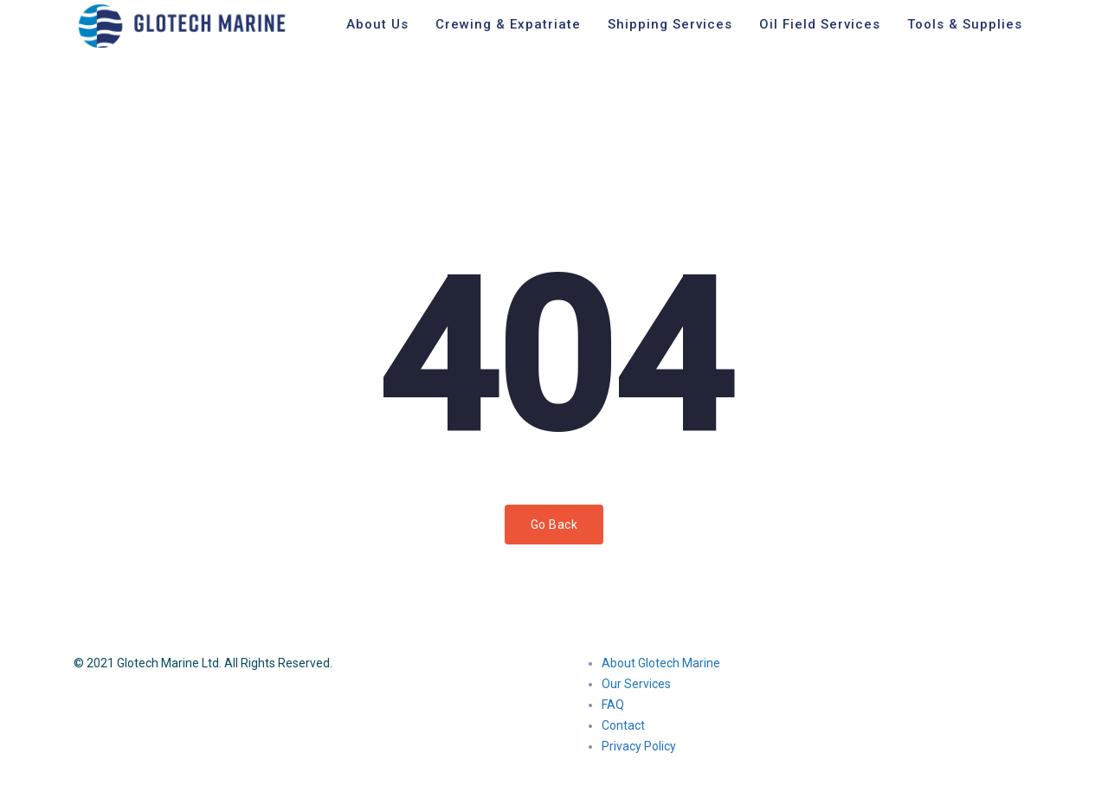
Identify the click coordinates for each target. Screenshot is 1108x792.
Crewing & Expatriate (508, 24)
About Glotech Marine (661, 663)
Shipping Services (670, 24)
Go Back (554, 524)
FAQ (613, 705)
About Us (377, 24)
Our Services (636, 684)
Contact (623, 725)
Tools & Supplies (964, 24)
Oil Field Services (819, 24)
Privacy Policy (639, 746)
